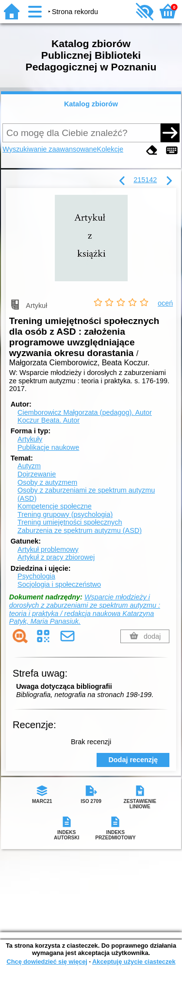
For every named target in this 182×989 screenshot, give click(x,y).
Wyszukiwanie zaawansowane (49, 149)
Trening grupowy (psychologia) (65, 514)
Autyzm (29, 466)
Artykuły (29, 439)
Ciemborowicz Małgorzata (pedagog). (84, 412)
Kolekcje (110, 149)
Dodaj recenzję (133, 760)
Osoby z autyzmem (47, 482)
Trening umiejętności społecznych (69, 522)
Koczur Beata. (48, 420)
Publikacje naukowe (48, 447)
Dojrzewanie (36, 474)
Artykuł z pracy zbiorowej (56, 557)
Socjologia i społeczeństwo (59, 584)
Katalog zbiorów (91, 104)
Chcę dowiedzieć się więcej (46, 961)
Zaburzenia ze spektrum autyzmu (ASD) (79, 530)
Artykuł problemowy (48, 549)
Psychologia (36, 576)
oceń (165, 303)
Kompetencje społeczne (54, 506)
